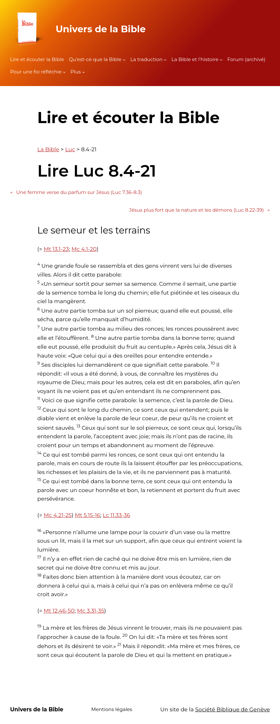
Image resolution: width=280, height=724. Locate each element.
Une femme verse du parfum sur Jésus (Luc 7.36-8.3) (76, 192)
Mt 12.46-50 (59, 610)
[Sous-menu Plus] (83, 72)
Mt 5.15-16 (87, 515)
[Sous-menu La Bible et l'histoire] (221, 59)
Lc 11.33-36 (116, 515)
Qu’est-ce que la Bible (95, 59)
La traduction (146, 59)
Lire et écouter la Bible (37, 59)
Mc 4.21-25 (57, 515)
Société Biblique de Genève (232, 709)
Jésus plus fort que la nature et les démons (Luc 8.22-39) (199, 210)
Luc (70, 149)
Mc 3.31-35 (90, 610)
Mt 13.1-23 (56, 249)
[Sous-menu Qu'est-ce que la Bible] (124, 59)
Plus (75, 72)
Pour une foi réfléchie (36, 72)
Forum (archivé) (246, 59)
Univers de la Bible (101, 28)
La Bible (48, 149)
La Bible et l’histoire (194, 59)
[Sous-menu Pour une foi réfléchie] (64, 72)
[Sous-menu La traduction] (165, 59)
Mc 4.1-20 (84, 249)
